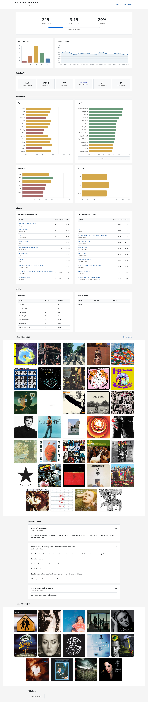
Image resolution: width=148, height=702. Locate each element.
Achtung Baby (23, 253)
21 (79, 224)
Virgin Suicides (24, 241)
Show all (103, 158)
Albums (118, 4)
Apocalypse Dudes (84, 271)
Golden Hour (82, 247)
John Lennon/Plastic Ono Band (29, 247)
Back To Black (82, 253)
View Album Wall (127, 337)
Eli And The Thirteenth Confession (89, 265)
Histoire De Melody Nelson (27, 224)
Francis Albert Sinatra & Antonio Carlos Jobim (93, 235)
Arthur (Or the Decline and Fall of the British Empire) (36, 271)
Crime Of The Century (26, 277)
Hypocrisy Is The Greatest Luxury (89, 277)
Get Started (128, 4)
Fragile (21, 259)
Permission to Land (84, 241)
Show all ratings (36, 696)
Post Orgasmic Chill (84, 259)
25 (79, 229)
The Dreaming (23, 229)
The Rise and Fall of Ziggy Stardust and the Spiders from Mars (53, 547)
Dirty (20, 235)
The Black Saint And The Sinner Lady (31, 265)
